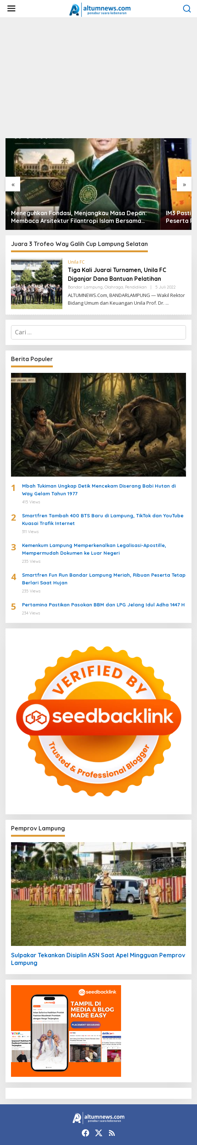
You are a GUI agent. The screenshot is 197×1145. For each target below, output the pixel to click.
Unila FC (76, 225)
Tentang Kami (81, 1121)
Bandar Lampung (85, 250)
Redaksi (140, 1121)
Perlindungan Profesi (60, 1128)
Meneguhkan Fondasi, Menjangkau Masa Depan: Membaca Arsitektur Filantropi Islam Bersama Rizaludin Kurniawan (47, 180)
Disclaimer (170, 1121)
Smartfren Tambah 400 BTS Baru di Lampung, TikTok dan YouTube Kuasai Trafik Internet (102, 482)
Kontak (114, 1121)
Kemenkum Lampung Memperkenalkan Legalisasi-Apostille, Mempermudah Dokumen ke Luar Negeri (94, 512)
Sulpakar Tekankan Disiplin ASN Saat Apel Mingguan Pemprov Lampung (98, 922)
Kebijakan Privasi (25, 1134)
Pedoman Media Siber (117, 1128)
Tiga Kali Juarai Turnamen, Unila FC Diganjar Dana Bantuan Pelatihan (123, 237)
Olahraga (114, 250)
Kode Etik (16, 1128)
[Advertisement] (98, 77)
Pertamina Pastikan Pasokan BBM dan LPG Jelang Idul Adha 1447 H (103, 568)
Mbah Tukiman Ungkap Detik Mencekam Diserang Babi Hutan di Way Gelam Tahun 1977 (99, 453)
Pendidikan (136, 250)
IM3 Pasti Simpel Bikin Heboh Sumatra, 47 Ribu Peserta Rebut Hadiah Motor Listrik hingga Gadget (144, 180)
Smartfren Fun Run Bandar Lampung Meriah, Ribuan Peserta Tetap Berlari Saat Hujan (104, 542)
